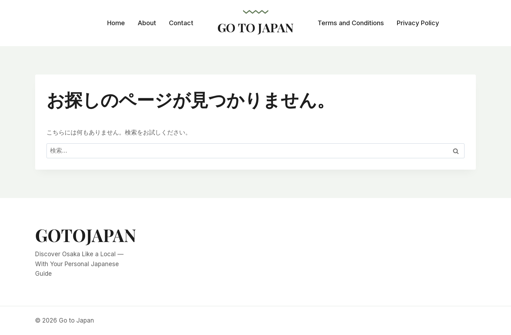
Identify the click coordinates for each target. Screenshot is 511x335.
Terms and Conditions (351, 23)
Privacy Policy (418, 23)
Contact (181, 23)
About (147, 23)
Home (116, 23)
